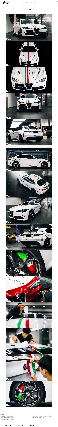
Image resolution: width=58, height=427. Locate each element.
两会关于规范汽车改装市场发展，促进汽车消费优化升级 (42, 416)
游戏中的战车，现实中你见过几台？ (7, 416)
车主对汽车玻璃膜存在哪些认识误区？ (7, 417)
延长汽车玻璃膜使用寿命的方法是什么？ (39, 417)
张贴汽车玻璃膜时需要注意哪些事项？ (7, 419)
